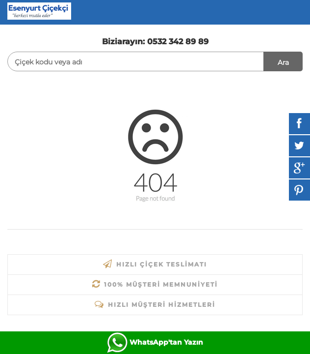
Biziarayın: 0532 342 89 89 (155, 41)
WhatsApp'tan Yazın (166, 342)
